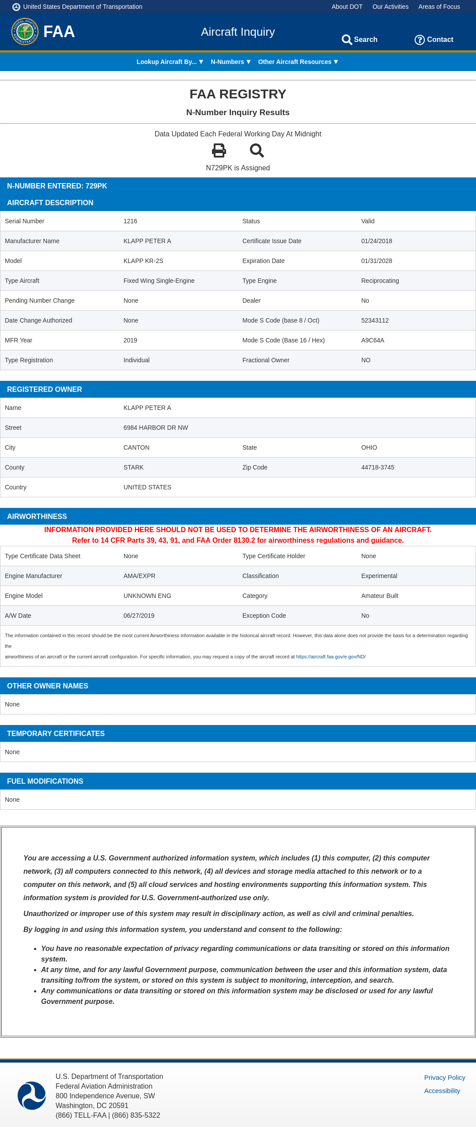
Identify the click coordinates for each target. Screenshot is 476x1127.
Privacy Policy (444, 1077)
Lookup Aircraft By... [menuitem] (166, 61)
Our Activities (391, 6)
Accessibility (442, 1090)
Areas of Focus (439, 6)
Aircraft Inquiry (238, 31)
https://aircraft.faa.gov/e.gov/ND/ (331, 656)
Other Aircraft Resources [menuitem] (295, 61)
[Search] (347, 39)
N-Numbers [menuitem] (227, 61)
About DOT (347, 6)
